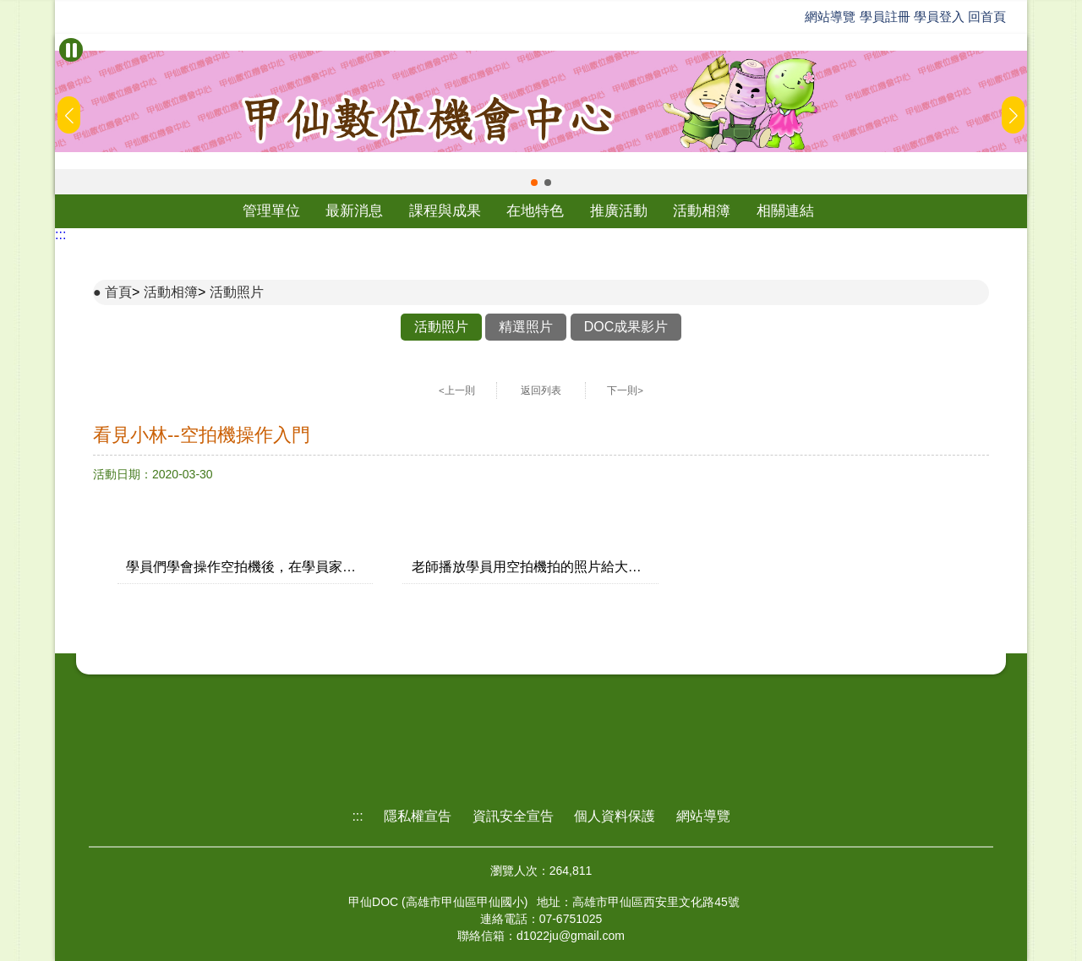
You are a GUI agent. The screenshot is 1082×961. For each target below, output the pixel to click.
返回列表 (541, 390)
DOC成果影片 (626, 326)
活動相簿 (701, 211)
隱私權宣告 (417, 816)
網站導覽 (830, 16)
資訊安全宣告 (513, 816)
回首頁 (987, 16)
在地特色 (535, 211)
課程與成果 (445, 211)
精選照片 (526, 326)
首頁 (118, 292)
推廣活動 (619, 211)
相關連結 (785, 211)
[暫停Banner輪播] (71, 50)
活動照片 (237, 292)
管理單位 (271, 211)
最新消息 (354, 211)
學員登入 (939, 16)
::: (60, 234)
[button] (534, 182)
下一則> (625, 390)
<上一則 (457, 390)
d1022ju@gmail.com (570, 935)
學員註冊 (885, 16)
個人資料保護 (614, 816)
